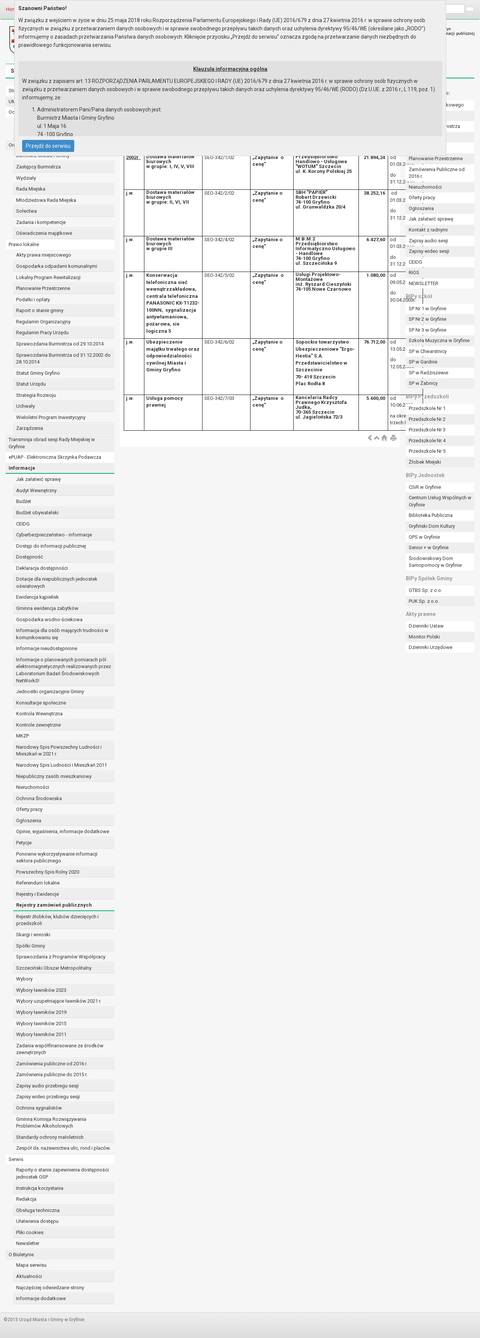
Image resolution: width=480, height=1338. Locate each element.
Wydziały (26, 178)
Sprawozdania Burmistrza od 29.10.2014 (60, 344)
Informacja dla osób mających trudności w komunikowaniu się (62, 634)
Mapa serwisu (31, 1265)
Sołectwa (26, 211)
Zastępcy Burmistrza (38, 167)
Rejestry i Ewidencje (37, 894)
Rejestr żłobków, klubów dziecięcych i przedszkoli (57, 920)
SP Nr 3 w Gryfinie (427, 330)
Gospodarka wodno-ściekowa (49, 619)
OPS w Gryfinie (424, 537)
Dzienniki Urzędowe (430, 647)
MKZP (22, 736)
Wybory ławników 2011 (41, 1034)
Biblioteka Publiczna (431, 515)
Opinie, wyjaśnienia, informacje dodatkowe (62, 831)
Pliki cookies (30, 1232)
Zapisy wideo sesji (429, 251)
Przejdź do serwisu (48, 146)
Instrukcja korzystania (39, 1188)
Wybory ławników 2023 (41, 990)
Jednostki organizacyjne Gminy (50, 691)
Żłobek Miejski (425, 462)
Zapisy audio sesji (428, 240)
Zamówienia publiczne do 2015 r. (51, 1074)
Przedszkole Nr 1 (427, 408)
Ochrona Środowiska (39, 798)
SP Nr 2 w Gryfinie (427, 319)
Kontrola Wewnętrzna (39, 713)
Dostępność (29, 557)
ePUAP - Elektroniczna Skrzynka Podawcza (55, 457)
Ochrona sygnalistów (39, 1108)
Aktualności (29, 1276)
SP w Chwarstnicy (428, 351)
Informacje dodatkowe (41, 1298)
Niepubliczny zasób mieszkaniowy (54, 776)
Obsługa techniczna (38, 1210)
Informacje (22, 468)
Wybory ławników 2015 (41, 1023)
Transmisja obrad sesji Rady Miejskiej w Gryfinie (52, 443)
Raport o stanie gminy (39, 310)
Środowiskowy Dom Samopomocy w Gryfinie (435, 562)
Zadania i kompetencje (41, 222)
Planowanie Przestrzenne (43, 288)
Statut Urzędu (31, 384)
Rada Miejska (30, 189)
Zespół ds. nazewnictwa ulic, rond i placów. (63, 1148)
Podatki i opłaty (33, 299)
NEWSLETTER (423, 283)
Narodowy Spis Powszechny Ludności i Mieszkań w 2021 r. (59, 750)
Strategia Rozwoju (36, 395)
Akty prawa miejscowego (43, 255)
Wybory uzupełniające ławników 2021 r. (58, 1001)
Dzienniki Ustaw (426, 626)
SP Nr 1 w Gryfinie (427, 308)
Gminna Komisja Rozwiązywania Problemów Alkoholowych (51, 1122)
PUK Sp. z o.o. (424, 601)
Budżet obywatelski (37, 512)
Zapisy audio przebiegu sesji (47, 1086)
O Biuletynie (21, 1254)
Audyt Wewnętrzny (36, 490)
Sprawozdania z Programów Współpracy (60, 957)
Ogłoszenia (28, 820)
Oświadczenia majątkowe (44, 233)
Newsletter (27, 1243)
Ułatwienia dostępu (37, 1221)
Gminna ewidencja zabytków (47, 608)
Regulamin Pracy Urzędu (42, 332)
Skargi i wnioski (33, 934)
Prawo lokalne (24, 244)
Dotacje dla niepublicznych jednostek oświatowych (57, 582)
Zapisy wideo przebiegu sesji (48, 1096)
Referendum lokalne (38, 883)
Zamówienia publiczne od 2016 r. (51, 1063)
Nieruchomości (32, 787)
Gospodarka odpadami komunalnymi (56, 266)
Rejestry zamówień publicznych (54, 905)
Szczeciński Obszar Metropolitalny (54, 968)
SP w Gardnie (423, 362)
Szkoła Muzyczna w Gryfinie (439, 340)
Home (12, 9)
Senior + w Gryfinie (428, 547)
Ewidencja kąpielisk (37, 597)
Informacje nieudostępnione (46, 648)
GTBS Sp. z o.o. (425, 590)
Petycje (24, 842)
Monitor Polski (424, 637)
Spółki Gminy (30, 946)
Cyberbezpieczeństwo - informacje (54, 535)
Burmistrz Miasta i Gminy (42, 155)
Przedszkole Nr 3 (427, 429)
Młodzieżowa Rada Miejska (46, 200)
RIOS (414, 272)
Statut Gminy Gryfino (38, 373)
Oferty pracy (29, 809)
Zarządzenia (29, 428)
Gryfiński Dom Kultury (432, 526)
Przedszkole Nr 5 (427, 451)
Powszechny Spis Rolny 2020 (47, 872)
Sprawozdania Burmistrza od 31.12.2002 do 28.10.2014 (63, 358)
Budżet (23, 501)
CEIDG (23, 524)
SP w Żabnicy (423, 383)
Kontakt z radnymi (428, 230)
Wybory (24, 979)
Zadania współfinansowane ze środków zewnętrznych (60, 1049)
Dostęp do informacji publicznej (51, 546)
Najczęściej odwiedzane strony (50, 1287)
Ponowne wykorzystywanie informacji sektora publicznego (57, 857)
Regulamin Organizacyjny (43, 321)
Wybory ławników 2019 (41, 1012)
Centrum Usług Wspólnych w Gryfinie (440, 501)
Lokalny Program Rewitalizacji (48, 277)
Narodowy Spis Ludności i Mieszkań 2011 (61, 765)
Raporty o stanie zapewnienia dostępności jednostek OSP (62, 1173)
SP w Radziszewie (428, 372)
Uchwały (25, 406)
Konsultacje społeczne (41, 703)
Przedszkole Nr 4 (427, 440)
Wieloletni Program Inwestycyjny (51, 417)
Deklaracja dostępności (42, 568)
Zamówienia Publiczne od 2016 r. (437, 173)
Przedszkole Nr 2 (427, 419)
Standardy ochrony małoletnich (50, 1137)
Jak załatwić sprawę (38, 479)
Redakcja (26, 1199)
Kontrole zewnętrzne (38, 725)
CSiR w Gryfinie (425, 487)
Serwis (16, 1159)
